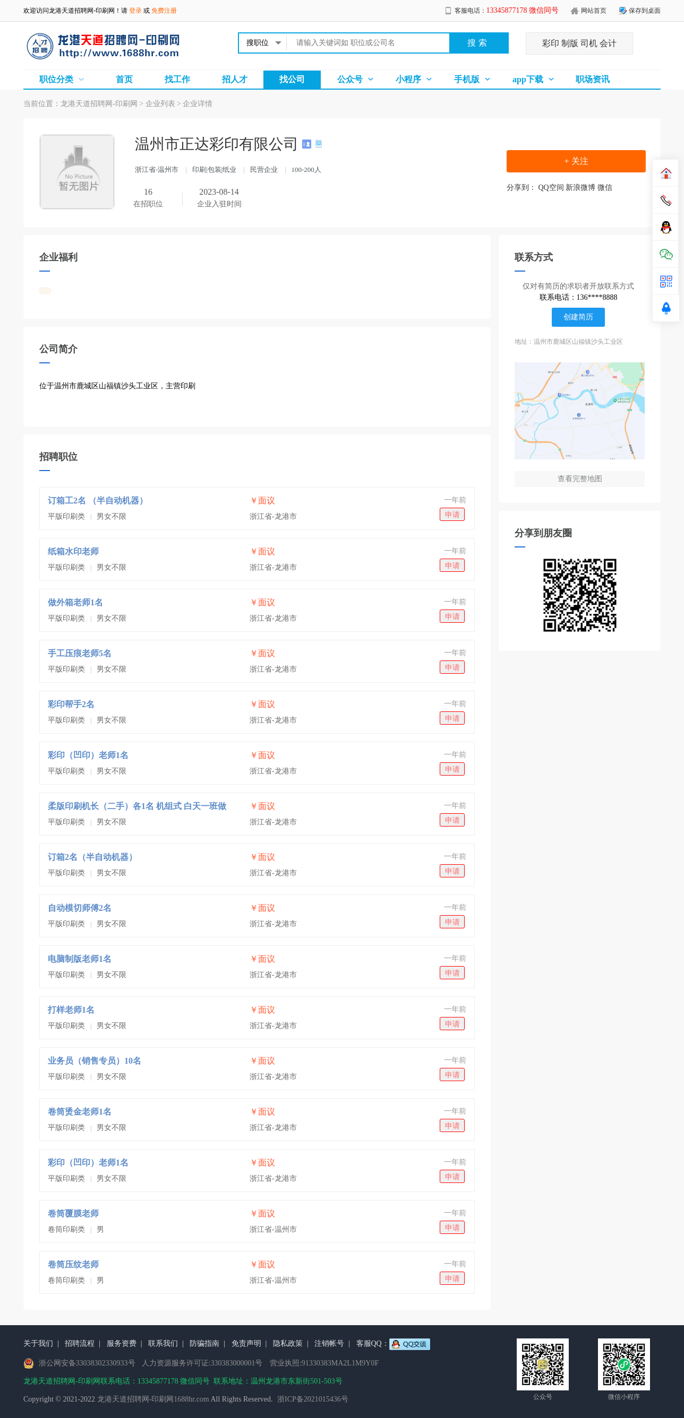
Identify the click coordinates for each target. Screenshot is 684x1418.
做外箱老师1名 (75, 602)
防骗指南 (204, 1343)
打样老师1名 (71, 1009)
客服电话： (507, 10)
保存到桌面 (645, 10)
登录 (135, 10)
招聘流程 (80, 1343)
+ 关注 (576, 161)
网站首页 (593, 10)
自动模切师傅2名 (80, 907)
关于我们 (38, 1343)
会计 (608, 43)
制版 (569, 43)
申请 (452, 515)
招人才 (234, 79)
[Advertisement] (257, 435)
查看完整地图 (580, 479)
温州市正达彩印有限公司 (218, 144)
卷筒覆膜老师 (73, 1213)
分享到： (521, 188)
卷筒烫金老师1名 (80, 1111)
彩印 (550, 43)
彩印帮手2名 (71, 704)
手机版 (467, 79)
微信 (604, 188)
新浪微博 (580, 188)
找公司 (292, 79)
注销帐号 (329, 1343)
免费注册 (164, 10)
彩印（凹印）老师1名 (88, 755)
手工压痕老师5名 (80, 653)
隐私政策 (288, 1343)
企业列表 (160, 104)
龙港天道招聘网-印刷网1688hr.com (153, 1399)
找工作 (177, 79)
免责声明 (246, 1343)
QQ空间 (551, 188)
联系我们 (163, 1343)
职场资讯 (593, 79)
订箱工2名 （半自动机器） (98, 500)
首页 (124, 79)
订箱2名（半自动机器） (92, 857)
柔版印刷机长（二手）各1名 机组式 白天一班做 (137, 806)
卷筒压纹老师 (73, 1264)
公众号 (350, 79)
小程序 (408, 79)
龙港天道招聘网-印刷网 (82, 10)
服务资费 (121, 1343)
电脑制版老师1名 (80, 958)
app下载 (527, 79)
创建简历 (578, 317)
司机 (588, 43)
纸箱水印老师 (73, 551)
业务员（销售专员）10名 (94, 1060)
